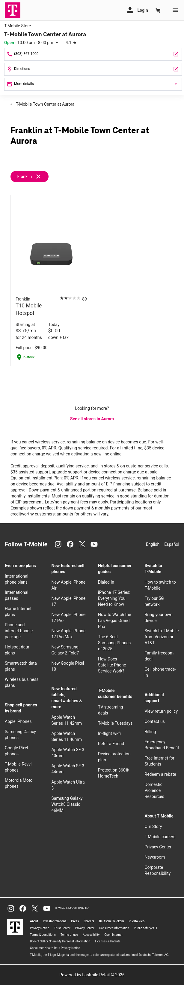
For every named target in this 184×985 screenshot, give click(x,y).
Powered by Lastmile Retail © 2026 (91, 974)
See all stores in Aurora (92, 418)
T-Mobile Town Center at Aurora (44, 104)
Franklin (24, 176)
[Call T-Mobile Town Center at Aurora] (93, 54)
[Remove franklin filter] (32, 176)
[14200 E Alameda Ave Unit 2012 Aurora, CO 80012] (93, 69)
